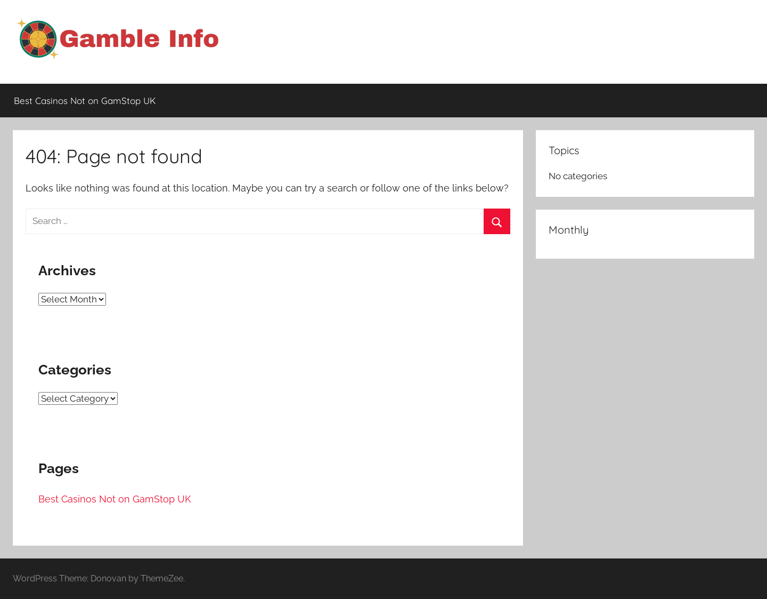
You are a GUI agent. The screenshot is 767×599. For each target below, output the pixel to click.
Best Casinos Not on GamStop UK (85, 100)
